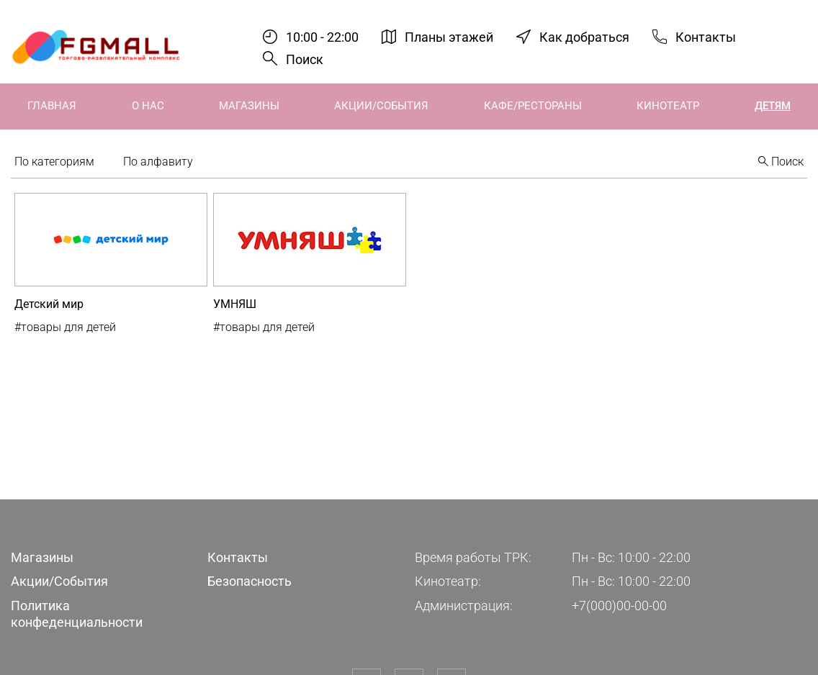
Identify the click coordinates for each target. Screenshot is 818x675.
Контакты (705, 36)
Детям (773, 105)
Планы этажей (449, 36)
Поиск (304, 59)
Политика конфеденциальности (77, 614)
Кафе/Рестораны (533, 105)
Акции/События (381, 105)
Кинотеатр (668, 105)
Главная (51, 105)
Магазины (249, 105)
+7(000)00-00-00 (619, 605)
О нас (148, 105)
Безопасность (249, 581)
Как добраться (584, 36)
